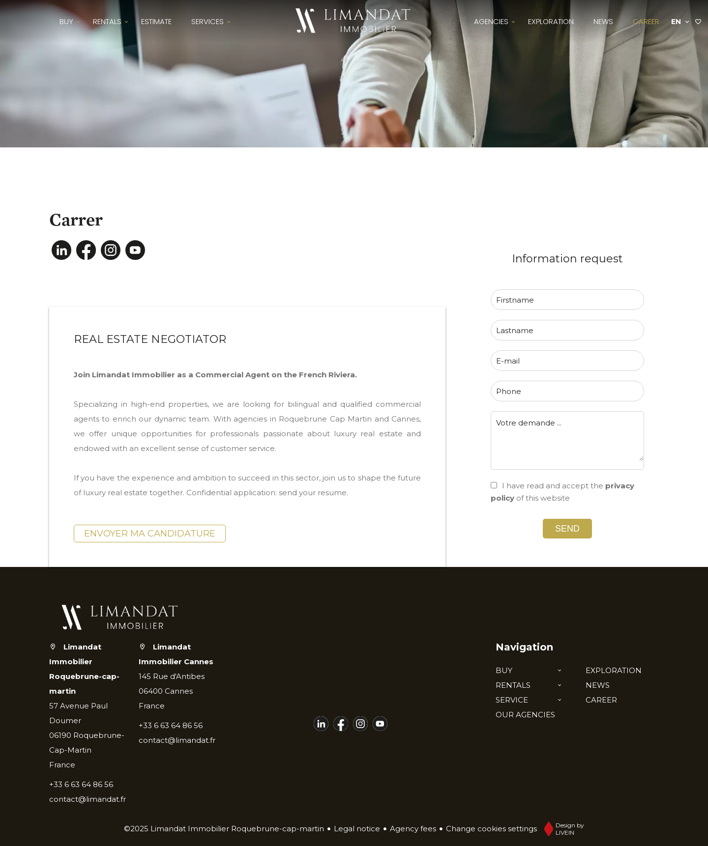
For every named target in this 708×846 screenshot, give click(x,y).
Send (567, 529)
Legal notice (357, 828)
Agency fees (413, 828)
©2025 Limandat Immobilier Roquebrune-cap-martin (224, 828)
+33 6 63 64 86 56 (81, 784)
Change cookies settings (491, 828)
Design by (561, 828)
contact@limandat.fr (87, 799)
